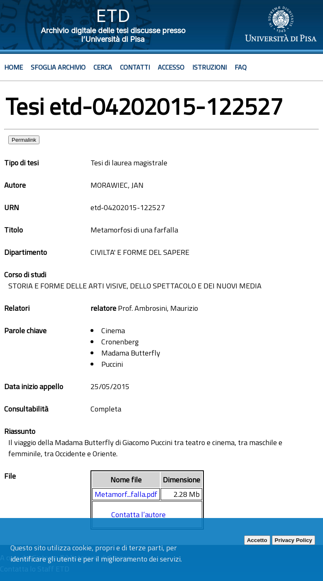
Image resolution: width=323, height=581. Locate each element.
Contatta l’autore (138, 514)
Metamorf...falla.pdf (126, 494)
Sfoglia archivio (58, 67)
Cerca (102, 67)
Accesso (171, 67)
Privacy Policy (293, 540)
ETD (113, 15)
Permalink (24, 140)
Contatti (135, 67)
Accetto (257, 540)
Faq (241, 67)
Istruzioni (209, 67)
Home (13, 67)
